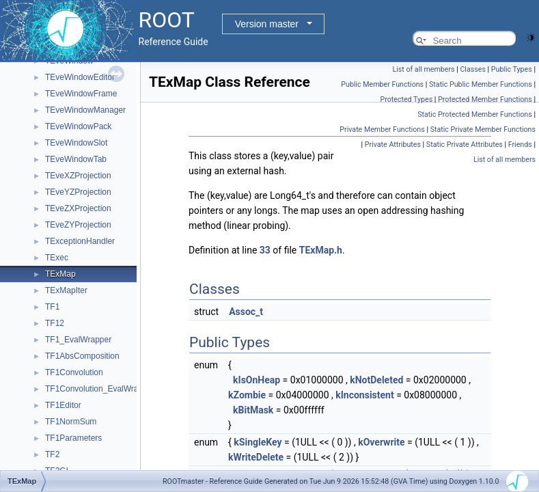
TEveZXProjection (78, 208)
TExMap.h (320, 250)
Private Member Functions (382, 129)
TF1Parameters (73, 438)
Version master (267, 23)
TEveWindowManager (85, 110)
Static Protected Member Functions (474, 114)
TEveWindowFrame (81, 93)
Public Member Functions (382, 84)
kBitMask (253, 410)
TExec (56, 257)
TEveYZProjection (78, 192)
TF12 (54, 323)
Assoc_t (246, 311)
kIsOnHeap (256, 379)
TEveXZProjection (78, 175)
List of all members (423, 69)
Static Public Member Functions (480, 84)
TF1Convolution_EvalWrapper (100, 389)
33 (265, 250)
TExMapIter (66, 290)
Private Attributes (393, 144)
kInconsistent (364, 395)
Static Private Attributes (464, 144)
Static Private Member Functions (483, 129)
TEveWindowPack (78, 126)
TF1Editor (63, 405)
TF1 (52, 307)
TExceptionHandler (80, 241)
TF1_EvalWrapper (78, 339)
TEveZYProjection (78, 225)
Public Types (511, 69)
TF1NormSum (70, 421)
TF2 (52, 454)
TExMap (60, 274)
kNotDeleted (376, 379)
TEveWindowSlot (76, 143)
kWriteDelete (256, 457)
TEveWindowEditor (80, 77)
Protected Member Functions (485, 99)
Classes (472, 69)
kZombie (247, 395)
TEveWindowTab (76, 159)
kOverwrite (381, 442)
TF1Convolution (74, 372)
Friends (520, 144)
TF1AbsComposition (82, 356)
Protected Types (406, 99)
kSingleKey (257, 442)
